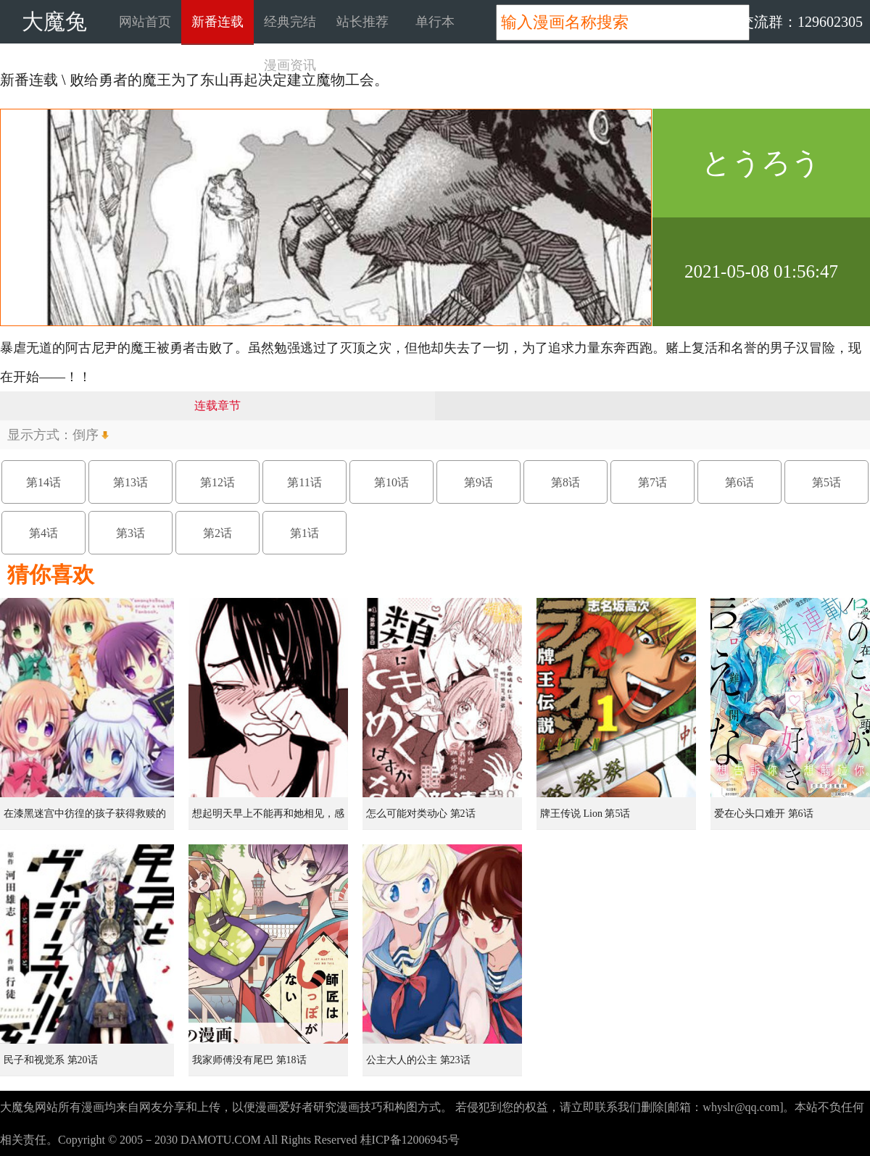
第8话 (565, 482)
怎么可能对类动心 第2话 (421, 813)
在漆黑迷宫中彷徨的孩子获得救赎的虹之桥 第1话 (85, 819)
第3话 (130, 533)
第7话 (652, 482)
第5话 (826, 482)
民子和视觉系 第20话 (51, 1060)
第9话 (478, 482)
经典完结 (290, 21)
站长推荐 (362, 21)
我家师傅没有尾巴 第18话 (249, 1060)
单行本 (435, 21)
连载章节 (217, 405)
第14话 (43, 482)
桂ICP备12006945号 (410, 1140)
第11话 (304, 482)
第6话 (739, 482)
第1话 (304, 533)
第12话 (217, 482)
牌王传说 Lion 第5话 (585, 813)
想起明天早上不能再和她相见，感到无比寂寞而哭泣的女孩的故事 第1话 (269, 819)
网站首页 (145, 21)
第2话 (217, 533)
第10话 (391, 482)
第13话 (130, 482)
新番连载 (217, 21)
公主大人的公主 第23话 (418, 1060)
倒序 (85, 435)
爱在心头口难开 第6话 (763, 813)
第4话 (43, 533)
